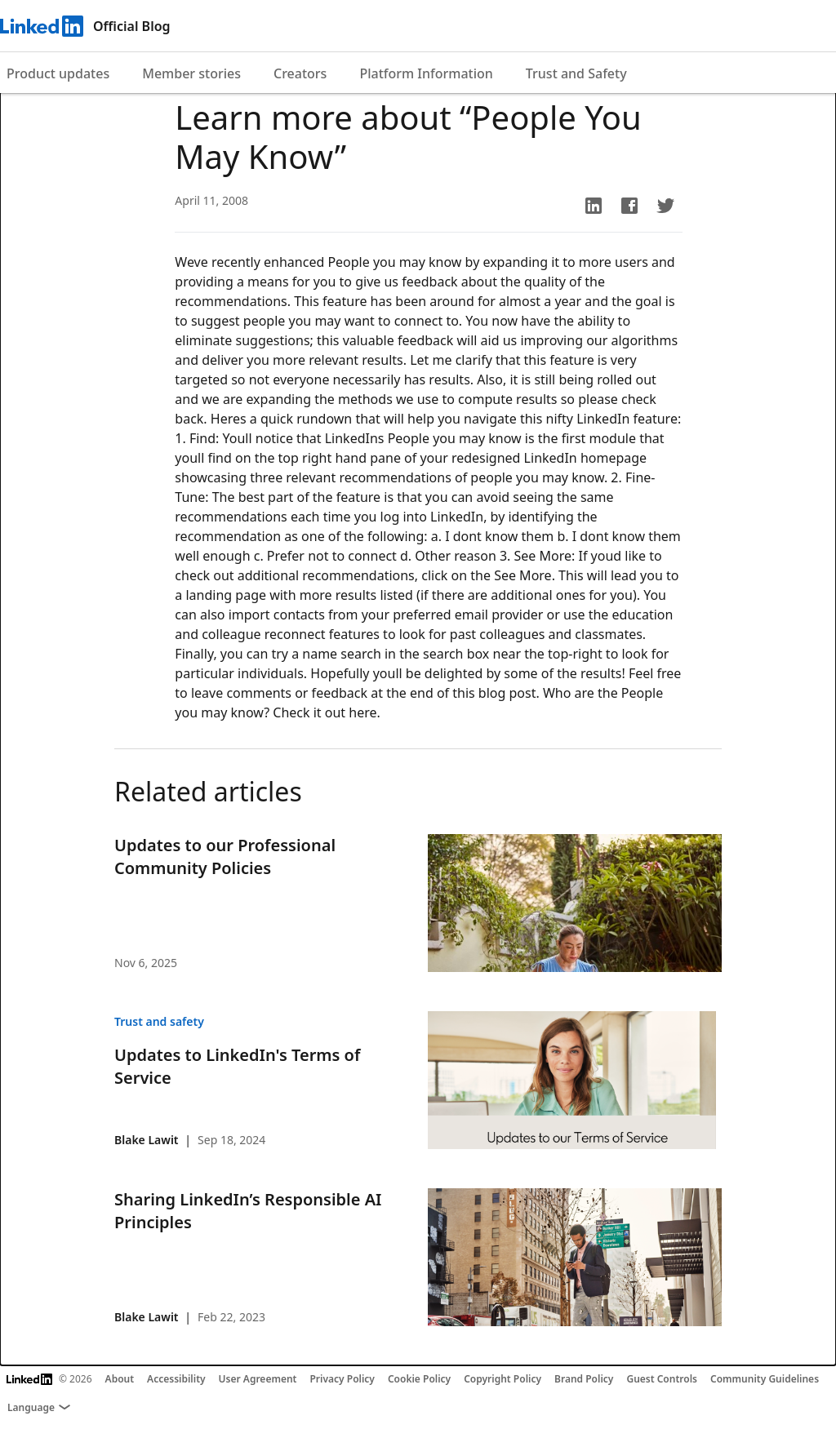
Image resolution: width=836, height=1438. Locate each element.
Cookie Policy (419, 1379)
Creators (300, 73)
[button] (593, 206)
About (120, 1379)
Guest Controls (661, 1379)
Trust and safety (159, 1021)
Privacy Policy (341, 1379)
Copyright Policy (502, 1379)
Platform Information (425, 73)
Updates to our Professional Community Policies (225, 856)
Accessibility (176, 1379)
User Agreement (258, 1379)
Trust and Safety (576, 73)
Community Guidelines (764, 1379)
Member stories (191, 73)
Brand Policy (583, 1379)
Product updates (58, 73)
